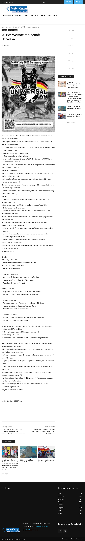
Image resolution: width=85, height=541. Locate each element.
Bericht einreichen (32, 530)
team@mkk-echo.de (41, 526)
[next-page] (6, 474)
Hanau (15, 27)
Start (3, 27)
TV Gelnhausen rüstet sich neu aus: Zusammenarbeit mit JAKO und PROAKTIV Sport (43, 431)
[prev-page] (3, 474)
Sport (15, 30)
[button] (64, 15)
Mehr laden (71, 122)
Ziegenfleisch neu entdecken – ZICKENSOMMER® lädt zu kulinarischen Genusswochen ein (13, 431)
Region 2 (8, 27)
